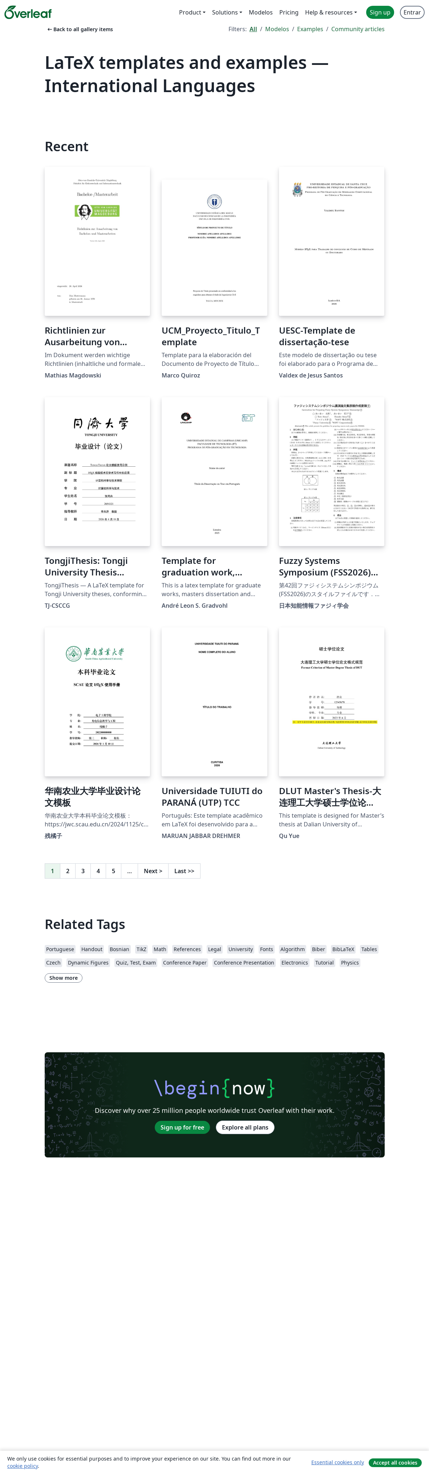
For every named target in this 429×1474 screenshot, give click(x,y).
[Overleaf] (28, 12)
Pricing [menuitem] (289, 12)
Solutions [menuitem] (225, 12)
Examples (310, 29)
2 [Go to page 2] (67, 871)
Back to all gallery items (79, 29)
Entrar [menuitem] (412, 12)
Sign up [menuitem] (380, 12)
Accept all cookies (395, 1462)
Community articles (358, 29)
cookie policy (22, 1465)
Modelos (277, 29)
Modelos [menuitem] (261, 12)
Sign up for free (182, 1127)
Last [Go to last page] (184, 871)
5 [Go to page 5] (113, 871)
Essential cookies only (337, 1462)
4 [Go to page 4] (98, 871)
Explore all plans (245, 1127)
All (253, 29)
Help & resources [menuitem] (329, 12)
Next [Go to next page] (153, 871)
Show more (63, 977)
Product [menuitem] (190, 12)
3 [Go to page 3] (83, 871)
